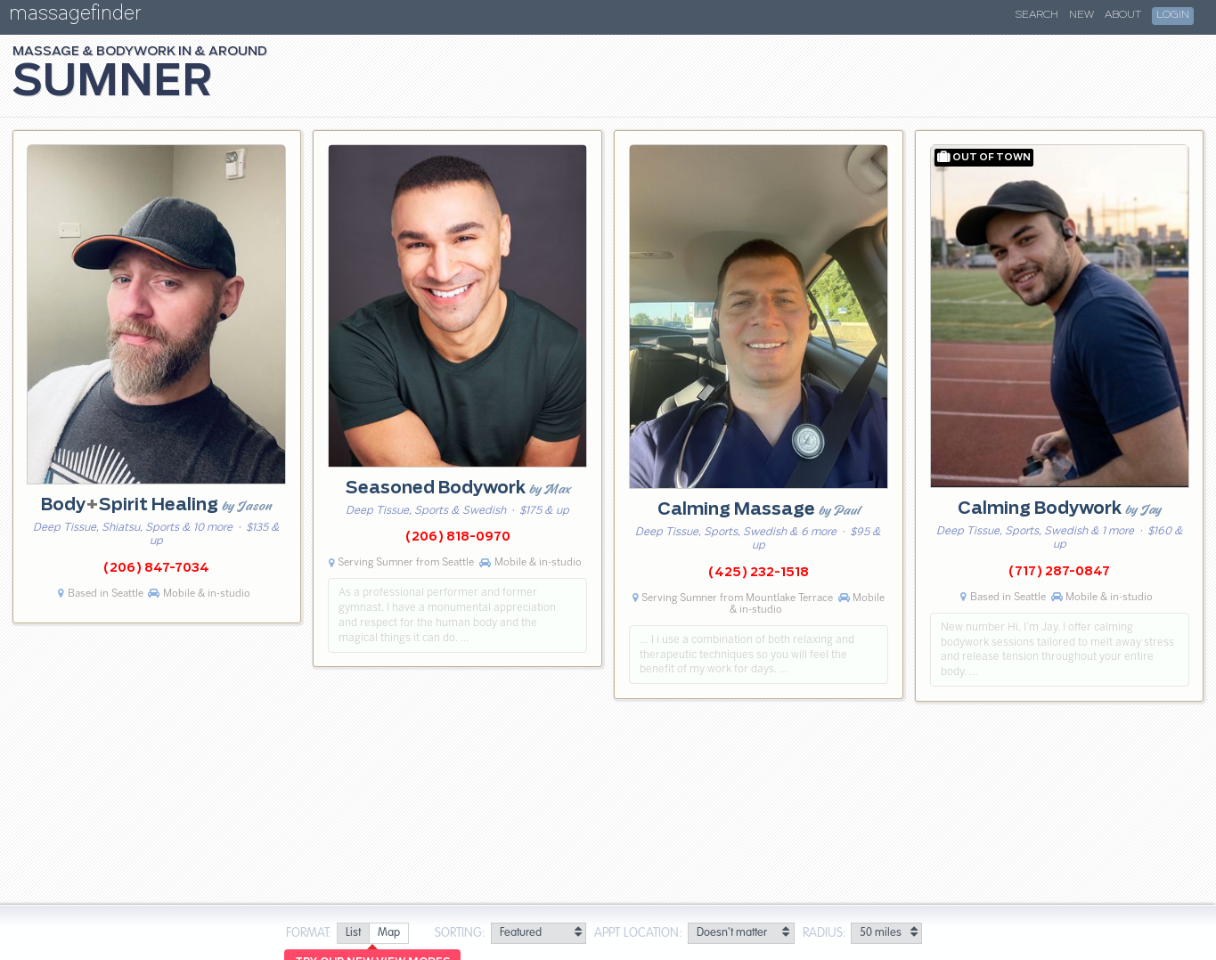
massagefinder (75, 16)
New (1081, 15)
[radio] (353, 934)
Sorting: (460, 933)
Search (1037, 15)
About (1123, 15)
